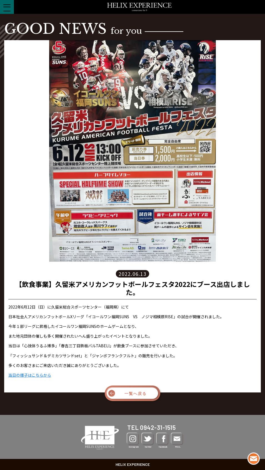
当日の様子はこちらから (29, 375)
